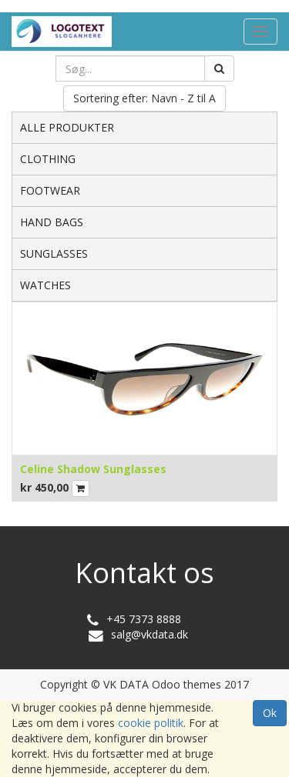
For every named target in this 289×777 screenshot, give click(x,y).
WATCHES (45, 285)
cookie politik (150, 722)
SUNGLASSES (54, 253)
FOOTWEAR (50, 190)
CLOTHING (48, 159)
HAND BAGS (51, 222)
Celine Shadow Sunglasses (93, 469)
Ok (270, 712)
